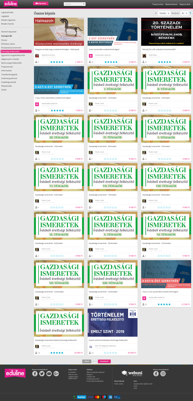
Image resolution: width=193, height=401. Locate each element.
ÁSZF (135, 386)
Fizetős (164, 13)
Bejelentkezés (171, 4)
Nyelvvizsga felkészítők (11, 63)
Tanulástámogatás (9, 74)
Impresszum (73, 374)
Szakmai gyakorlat (9, 78)
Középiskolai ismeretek (11, 47)
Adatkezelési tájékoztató (73, 377)
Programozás (7, 66)
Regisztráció (185, 4)
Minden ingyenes (8, 20)
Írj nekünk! (72, 372)
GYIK (135, 388)
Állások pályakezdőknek (96, 372)
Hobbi (3, 89)
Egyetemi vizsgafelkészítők (13, 55)
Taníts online (118, 384)
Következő (104, 361)
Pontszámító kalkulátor (95, 381)
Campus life (91, 377)
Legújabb (5, 16)
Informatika (6, 70)
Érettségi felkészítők (10, 51)
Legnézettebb (7, 12)
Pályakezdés (6, 86)
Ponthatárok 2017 (93, 379)
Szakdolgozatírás (8, 82)
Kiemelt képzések (8, 31)
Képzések (41, 3)
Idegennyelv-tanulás (10, 59)
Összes (4, 40)
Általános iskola (8, 44)
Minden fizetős (7, 24)
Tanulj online (157, 4)
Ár (184, 13)
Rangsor (90, 374)
